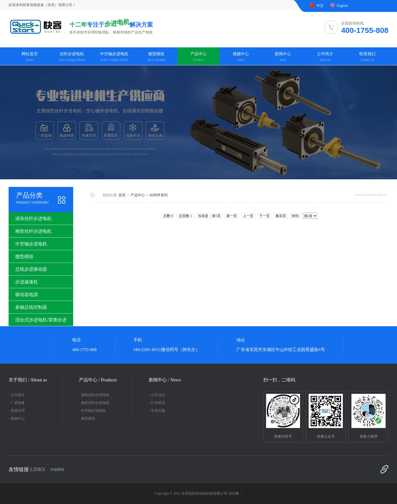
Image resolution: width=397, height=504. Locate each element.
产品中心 (198, 57)
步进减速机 (26, 281)
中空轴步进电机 (114, 57)
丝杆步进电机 (72, 57)
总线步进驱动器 (31, 269)
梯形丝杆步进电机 (33, 231)
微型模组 (156, 57)
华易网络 (57, 470)
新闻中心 (283, 57)
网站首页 (30, 57)
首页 (122, 195)
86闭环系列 (159, 195)
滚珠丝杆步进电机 (33, 218)
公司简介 (325, 57)
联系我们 (367, 57)
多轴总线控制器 (31, 307)
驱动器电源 (26, 294)
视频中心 (241, 57)
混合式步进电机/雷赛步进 (41, 319)
